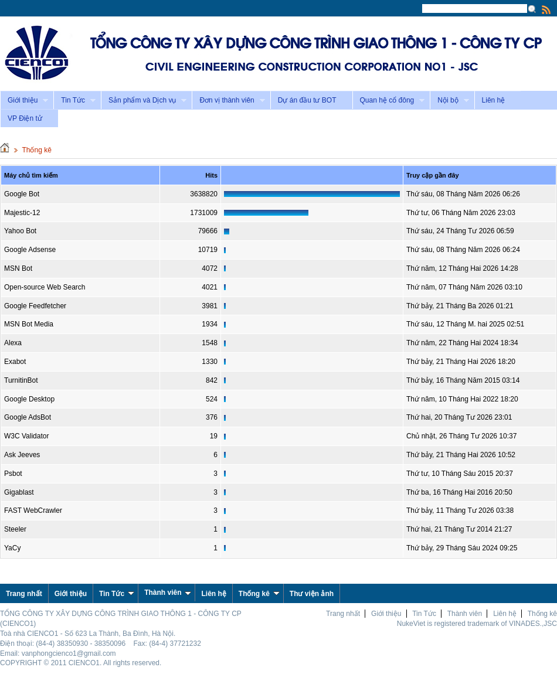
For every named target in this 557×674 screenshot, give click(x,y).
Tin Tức (74, 100)
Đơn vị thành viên (228, 100)
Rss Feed (546, 9)
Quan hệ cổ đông (388, 100)
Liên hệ (493, 100)
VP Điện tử (25, 118)
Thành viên (167, 592)
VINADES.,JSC (533, 623)
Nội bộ (449, 100)
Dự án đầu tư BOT (307, 100)
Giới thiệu (24, 100)
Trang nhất (343, 614)
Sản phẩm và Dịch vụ (143, 100)
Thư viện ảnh (312, 594)
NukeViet (411, 623)
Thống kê (36, 150)
